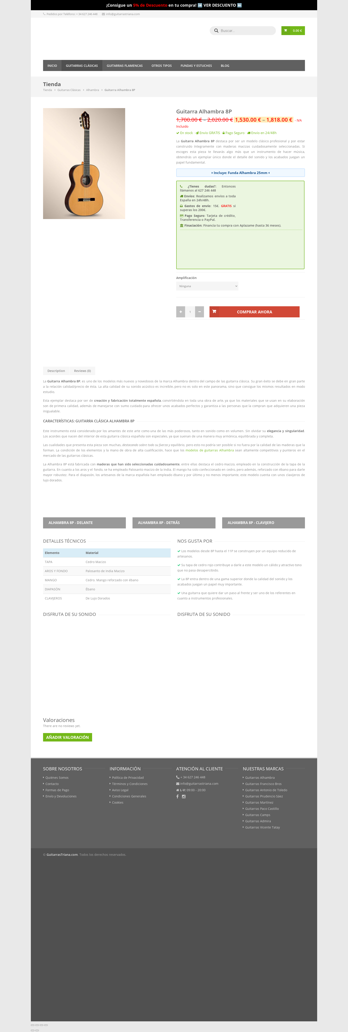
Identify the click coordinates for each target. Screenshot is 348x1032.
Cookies (117, 802)
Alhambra (92, 90)
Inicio (52, 65)
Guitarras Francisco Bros (263, 784)
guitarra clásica (237, 381)
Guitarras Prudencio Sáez (264, 796)
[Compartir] (37, 1025)
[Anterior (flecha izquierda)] (32, 1030)
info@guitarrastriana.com (123, 14)
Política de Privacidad (128, 777)
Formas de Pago (57, 790)
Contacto (52, 784)
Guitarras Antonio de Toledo (266, 790)
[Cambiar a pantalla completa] (41, 1025)
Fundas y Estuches (196, 65)
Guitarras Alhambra (260, 777)
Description (56, 371)
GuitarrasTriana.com (62, 854)
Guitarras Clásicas (82, 65)
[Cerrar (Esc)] (32, 1025)
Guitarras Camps (257, 815)
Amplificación (186, 278)
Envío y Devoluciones (61, 796)
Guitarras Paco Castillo (262, 809)
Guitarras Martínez (259, 802)
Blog (225, 65)
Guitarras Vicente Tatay (262, 827)
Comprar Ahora (254, 311)
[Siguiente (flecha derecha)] (37, 1030)
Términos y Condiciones (130, 784)
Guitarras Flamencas (125, 65)
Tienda (47, 90)
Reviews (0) (82, 371)
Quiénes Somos (57, 777)
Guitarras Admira (258, 821)
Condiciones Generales (129, 796)
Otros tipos (162, 65)
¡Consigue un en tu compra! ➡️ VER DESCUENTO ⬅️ (174, 5)
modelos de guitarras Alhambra (210, 450)
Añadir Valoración (67, 737)
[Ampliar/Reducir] (46, 1025)
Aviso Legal (120, 790)
